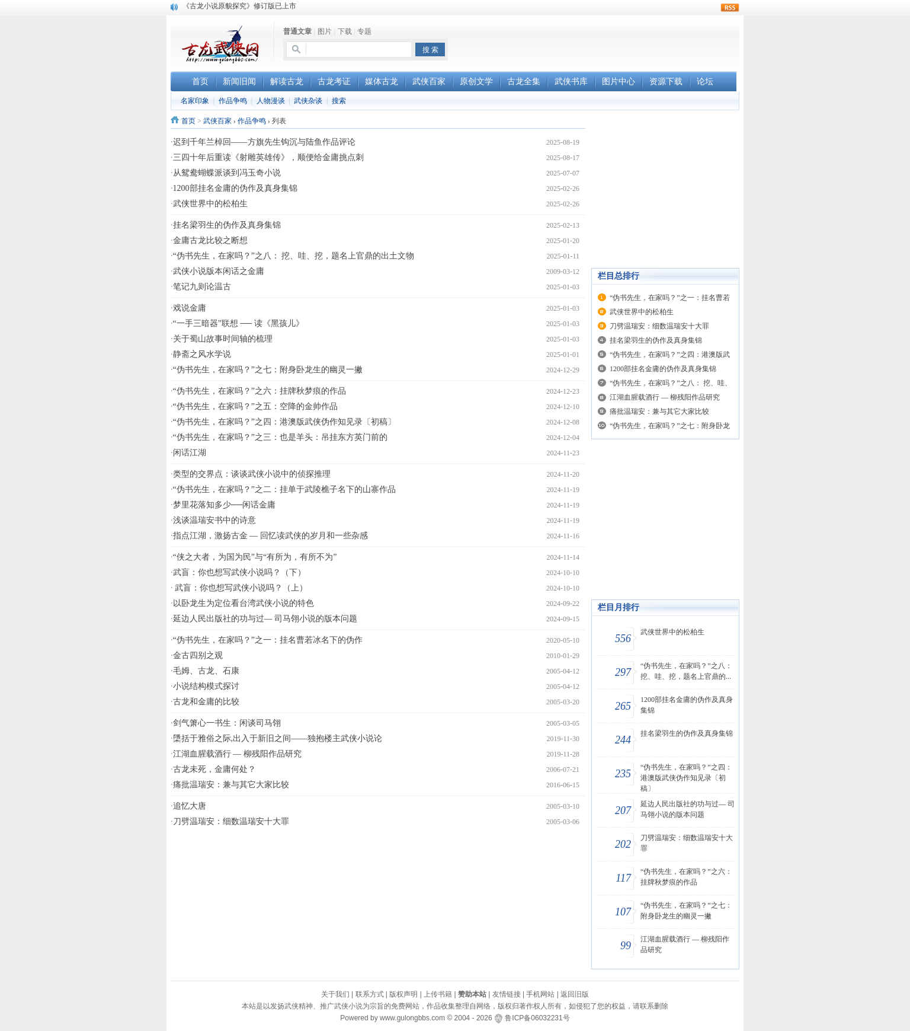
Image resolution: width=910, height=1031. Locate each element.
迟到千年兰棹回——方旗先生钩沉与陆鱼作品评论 (264, 142)
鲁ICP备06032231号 (537, 1018)
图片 (325, 31)
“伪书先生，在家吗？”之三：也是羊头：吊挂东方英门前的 (280, 437)
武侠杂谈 (308, 101)
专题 (364, 31)
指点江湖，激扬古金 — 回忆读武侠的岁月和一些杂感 (270, 535)
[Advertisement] (600, 42)
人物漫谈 (271, 101)
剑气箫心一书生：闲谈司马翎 (227, 723)
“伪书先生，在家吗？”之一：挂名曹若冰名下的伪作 (268, 640)
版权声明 (403, 994)
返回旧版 (574, 994)
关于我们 (335, 994)
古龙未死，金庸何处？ (214, 769)
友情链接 (506, 994)
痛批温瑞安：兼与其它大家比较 (231, 784)
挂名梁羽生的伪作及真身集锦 (227, 225)
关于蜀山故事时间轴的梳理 (223, 338)
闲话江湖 (189, 452)
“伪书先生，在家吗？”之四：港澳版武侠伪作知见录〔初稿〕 (284, 421)
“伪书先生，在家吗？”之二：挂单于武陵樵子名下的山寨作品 (284, 489)
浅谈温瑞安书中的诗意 (214, 520)
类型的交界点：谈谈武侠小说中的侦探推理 (252, 474)
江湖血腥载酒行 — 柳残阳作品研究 (237, 753)
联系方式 (369, 994)
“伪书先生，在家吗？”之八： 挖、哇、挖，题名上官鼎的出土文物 (294, 255)
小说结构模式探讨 (206, 686)
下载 (345, 31)
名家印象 (195, 101)
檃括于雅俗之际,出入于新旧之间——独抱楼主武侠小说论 (278, 738)
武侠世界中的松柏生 (210, 203)
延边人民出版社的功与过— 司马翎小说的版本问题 (265, 618)
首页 (188, 121)
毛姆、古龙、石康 (206, 670)
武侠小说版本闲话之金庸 (218, 271)
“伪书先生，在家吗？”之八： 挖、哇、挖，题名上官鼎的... (686, 671)
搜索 (339, 101)
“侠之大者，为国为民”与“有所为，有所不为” (255, 557)
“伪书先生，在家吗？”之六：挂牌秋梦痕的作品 (259, 391)
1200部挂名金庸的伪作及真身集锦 (235, 188)
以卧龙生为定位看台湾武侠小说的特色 (243, 603)
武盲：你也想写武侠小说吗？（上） (240, 587)
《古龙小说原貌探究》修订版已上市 (239, 6)
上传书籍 (438, 994)
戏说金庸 (189, 308)
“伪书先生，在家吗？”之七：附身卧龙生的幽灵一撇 (268, 369)
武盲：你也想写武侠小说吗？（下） (239, 572)
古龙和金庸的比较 (206, 701)
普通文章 (297, 31)
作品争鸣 (233, 101)
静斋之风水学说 (202, 354)
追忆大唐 (189, 806)
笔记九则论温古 (202, 286)
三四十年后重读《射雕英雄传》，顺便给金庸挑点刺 (268, 157)
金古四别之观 (198, 655)
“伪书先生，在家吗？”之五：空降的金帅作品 (255, 406)
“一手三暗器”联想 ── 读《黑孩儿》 (238, 323)
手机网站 (540, 994)
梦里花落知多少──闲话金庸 (224, 504)
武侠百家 (217, 121)
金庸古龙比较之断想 (210, 240)
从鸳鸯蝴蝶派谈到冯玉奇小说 (227, 172)
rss (729, 7)
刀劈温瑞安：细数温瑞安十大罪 (231, 821)
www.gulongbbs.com (412, 1018)
